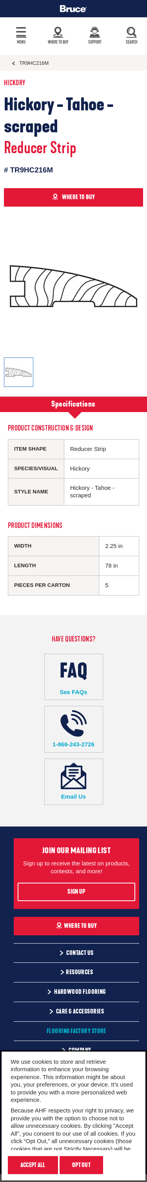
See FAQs (74, 676)
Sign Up (76, 892)
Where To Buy (76, 926)
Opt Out (81, 1165)
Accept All (32, 1165)
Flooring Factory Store (76, 1031)
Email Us (74, 781)
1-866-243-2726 (74, 729)
